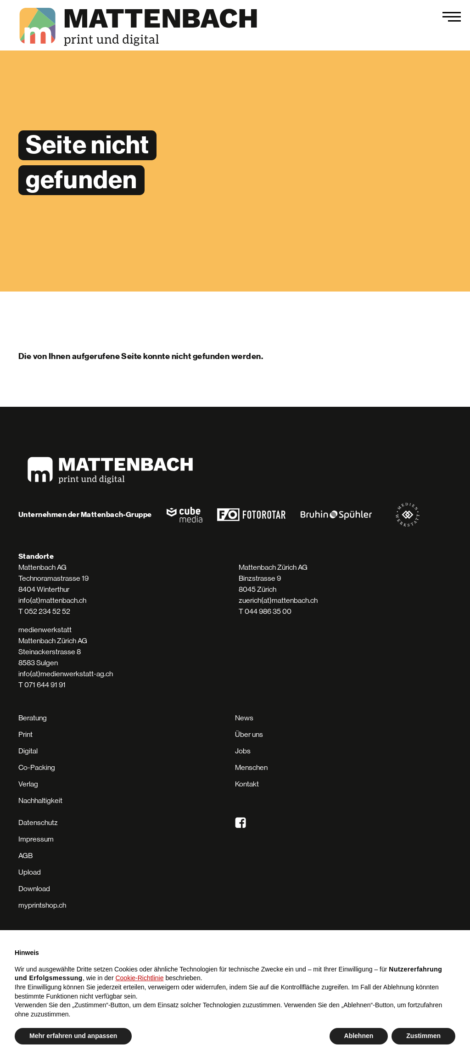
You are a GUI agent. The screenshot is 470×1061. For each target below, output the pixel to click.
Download (34, 888)
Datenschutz (38, 822)
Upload (29, 872)
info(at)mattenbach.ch (52, 600)
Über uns (249, 734)
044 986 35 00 (268, 611)
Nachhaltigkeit (40, 800)
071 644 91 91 (45, 684)
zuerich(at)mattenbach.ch (278, 600)
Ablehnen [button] (359, 1035)
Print (25, 734)
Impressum (36, 839)
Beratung (32, 717)
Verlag (28, 784)
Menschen (251, 767)
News (244, 717)
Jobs (243, 751)
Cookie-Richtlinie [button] (139, 978)
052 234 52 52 (47, 611)
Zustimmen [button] (423, 1035)
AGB (25, 855)
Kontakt (247, 784)
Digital (28, 751)
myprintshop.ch (42, 905)
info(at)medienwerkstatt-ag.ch (65, 673)
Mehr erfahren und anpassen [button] (73, 1035)
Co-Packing (36, 767)
